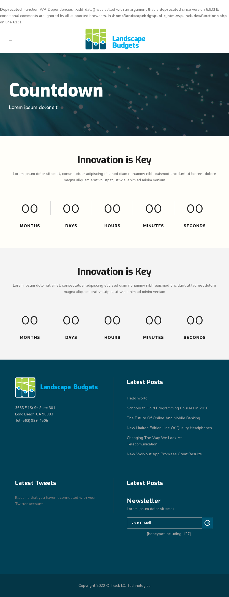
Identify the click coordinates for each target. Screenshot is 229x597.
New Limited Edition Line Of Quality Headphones (169, 428)
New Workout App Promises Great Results (164, 454)
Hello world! (137, 398)
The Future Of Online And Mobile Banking (163, 418)
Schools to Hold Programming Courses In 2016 (167, 408)
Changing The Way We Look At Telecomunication (154, 441)
